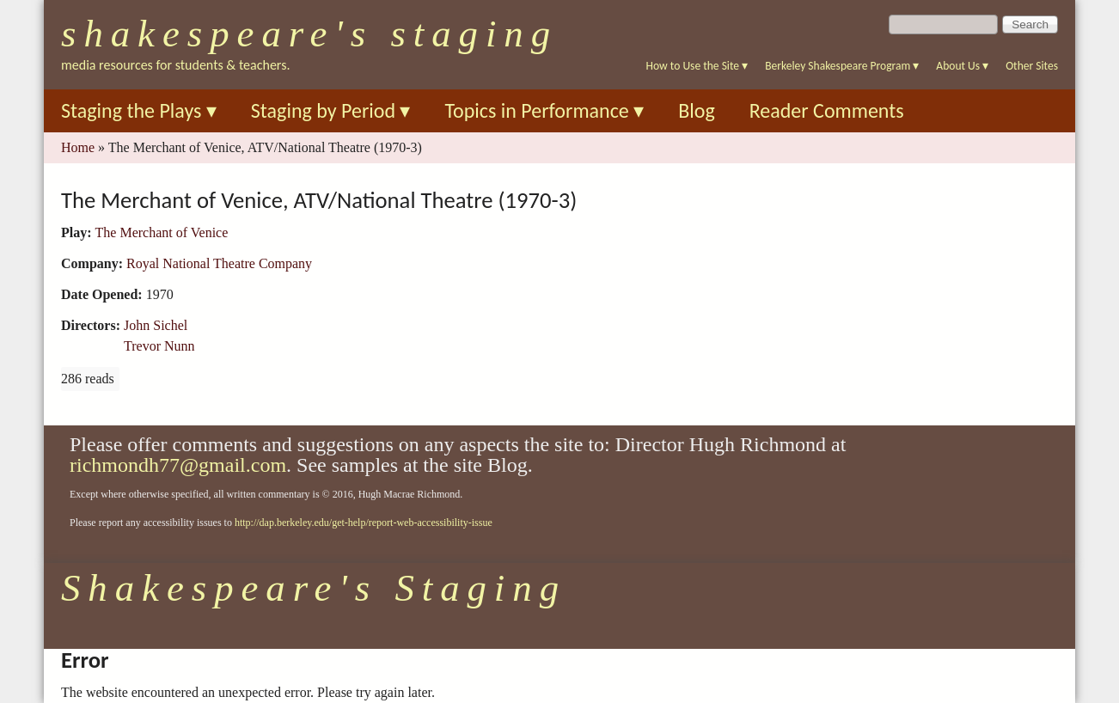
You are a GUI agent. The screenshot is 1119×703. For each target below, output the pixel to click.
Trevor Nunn (159, 346)
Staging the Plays (139, 110)
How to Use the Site (697, 65)
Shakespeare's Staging (309, 33)
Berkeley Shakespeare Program (842, 65)
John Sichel (155, 325)
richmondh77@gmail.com (178, 465)
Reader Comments (826, 110)
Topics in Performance (544, 110)
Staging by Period (331, 110)
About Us (962, 65)
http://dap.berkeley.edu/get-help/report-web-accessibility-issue (363, 523)
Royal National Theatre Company (219, 263)
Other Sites (1032, 65)
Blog (696, 110)
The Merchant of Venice (162, 232)
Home (78, 147)
